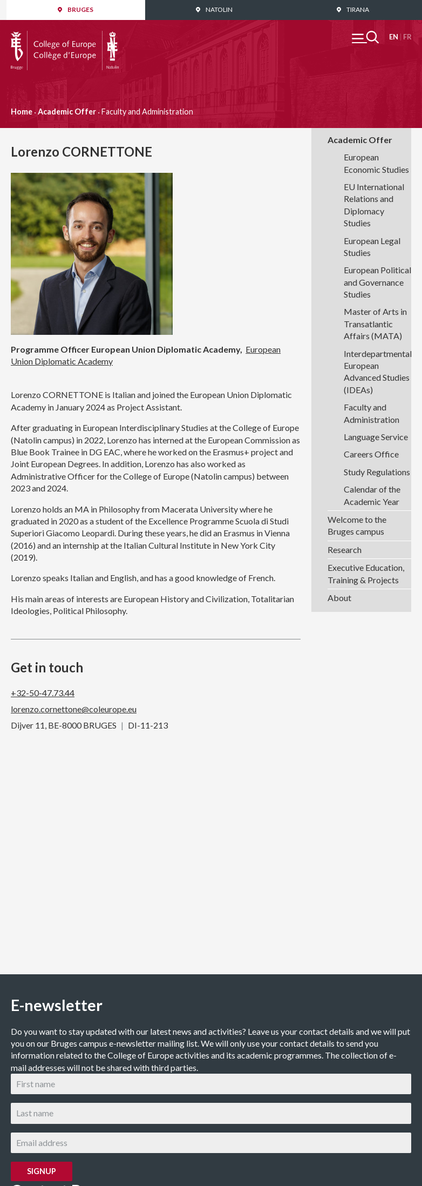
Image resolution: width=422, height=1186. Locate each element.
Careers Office (371, 454)
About (339, 597)
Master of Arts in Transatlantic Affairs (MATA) (375, 323)
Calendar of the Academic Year (372, 495)
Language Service (376, 437)
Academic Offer (67, 111)
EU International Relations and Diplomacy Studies (374, 204)
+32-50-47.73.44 (42, 693)
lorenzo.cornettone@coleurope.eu (74, 709)
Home (21, 111)
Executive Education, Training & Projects (366, 573)
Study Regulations (377, 472)
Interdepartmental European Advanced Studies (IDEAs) (378, 371)
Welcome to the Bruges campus (357, 525)
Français (407, 37)
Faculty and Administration (371, 413)
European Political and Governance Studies (377, 282)
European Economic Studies (376, 163)
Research (345, 549)
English (393, 37)
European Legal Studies (372, 246)
